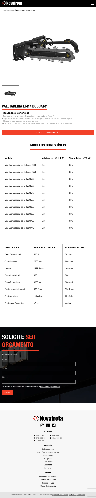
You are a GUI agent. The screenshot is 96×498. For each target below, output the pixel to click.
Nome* (4, 360)
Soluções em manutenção (48, 452)
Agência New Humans (60, 495)
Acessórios (11, 10)
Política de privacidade (48, 477)
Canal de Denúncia (48, 486)
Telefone (5, 377)
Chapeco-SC (57, 438)
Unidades (48, 465)
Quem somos (48, 462)
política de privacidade (50, 387)
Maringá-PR (57, 435)
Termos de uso (48, 483)
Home (4, 10)
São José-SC (40, 438)
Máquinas (48, 459)
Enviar (7, 392)
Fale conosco (48, 449)
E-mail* (4, 368)
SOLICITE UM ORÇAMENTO (48, 132)
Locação (48, 468)
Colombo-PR (41, 435)
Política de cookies (48, 480)
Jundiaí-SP (40, 441)
